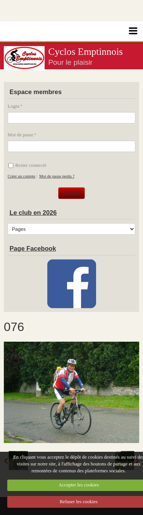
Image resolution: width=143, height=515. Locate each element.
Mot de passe (21, 135)
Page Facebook (33, 248)
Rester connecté (27, 165)
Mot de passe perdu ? (56, 176)
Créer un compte (21, 176)
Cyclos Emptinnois (85, 51)
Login (13, 106)
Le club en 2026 (33, 212)
